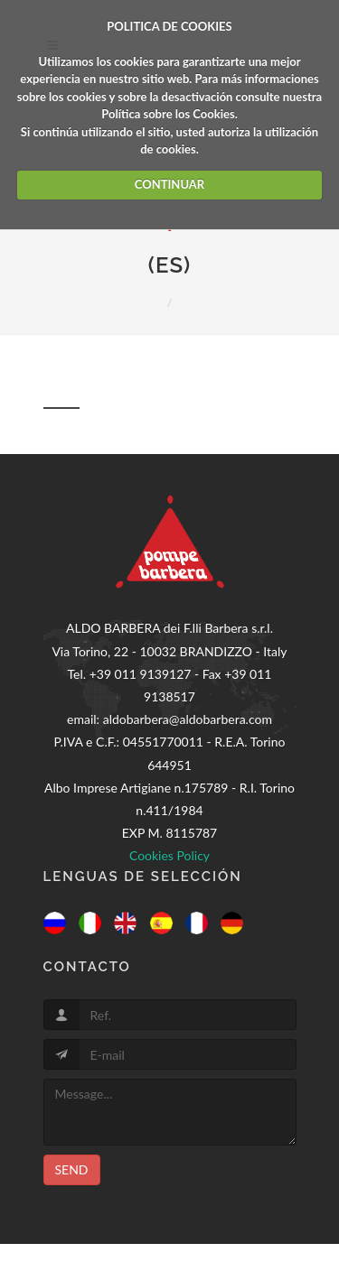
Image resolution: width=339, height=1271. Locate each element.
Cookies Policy (169, 855)
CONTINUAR (169, 184)
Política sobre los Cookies (167, 114)
